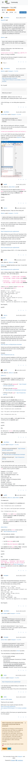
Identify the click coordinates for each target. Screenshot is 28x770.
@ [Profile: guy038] (3, 20)
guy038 (5, 184)
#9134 (18, 650)
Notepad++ (20, 756)
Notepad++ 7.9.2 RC (13, 71)
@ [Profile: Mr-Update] (4, 613)
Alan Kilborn (6, 17)
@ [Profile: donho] (3, 37)
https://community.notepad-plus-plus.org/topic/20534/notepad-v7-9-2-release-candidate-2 (14, 708)
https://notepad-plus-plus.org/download (10, 231)
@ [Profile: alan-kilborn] (12, 186)
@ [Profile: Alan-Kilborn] (4, 114)
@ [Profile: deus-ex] (11, 262)
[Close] (25, 723)
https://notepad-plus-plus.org (7, 354)
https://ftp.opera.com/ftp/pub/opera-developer (11, 344)
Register (4, 748)
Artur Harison (7, 68)
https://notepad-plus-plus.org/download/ (10, 247)
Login (9, 748)
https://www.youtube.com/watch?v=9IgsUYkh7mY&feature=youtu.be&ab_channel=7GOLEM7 (14, 80)
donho (5, 675)
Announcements (11, 9)
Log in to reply (23, 12)
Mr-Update (6, 575)
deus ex (5, 208)
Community (14, 2)
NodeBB (13, 760)
